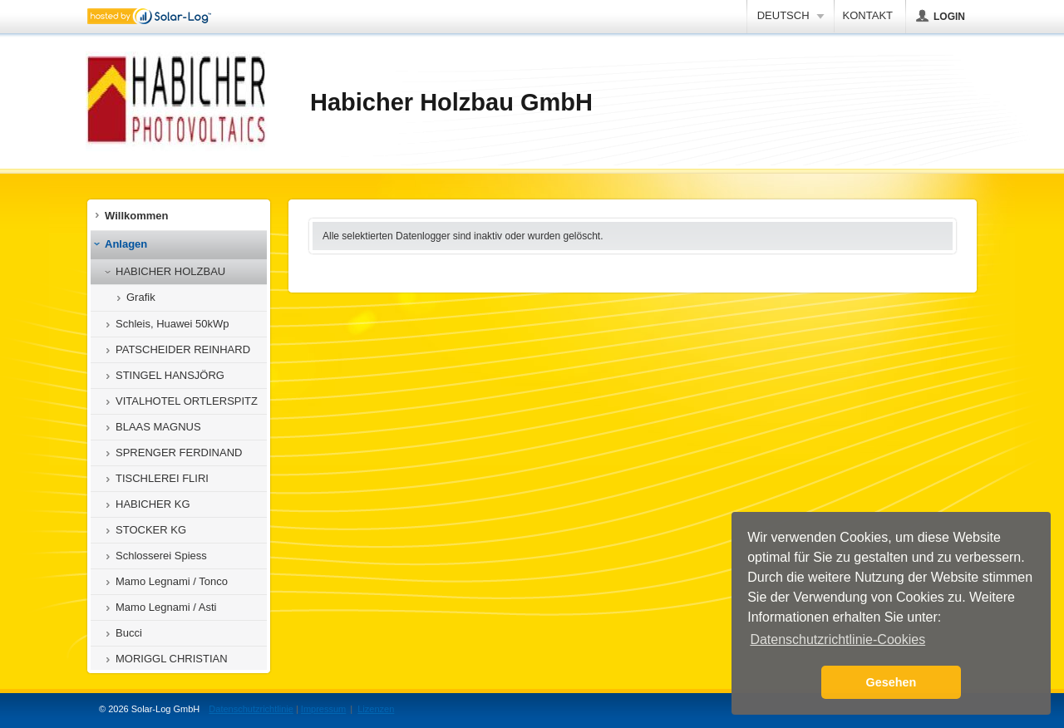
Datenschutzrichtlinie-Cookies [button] (837, 639)
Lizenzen (375, 709)
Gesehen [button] (891, 682)
